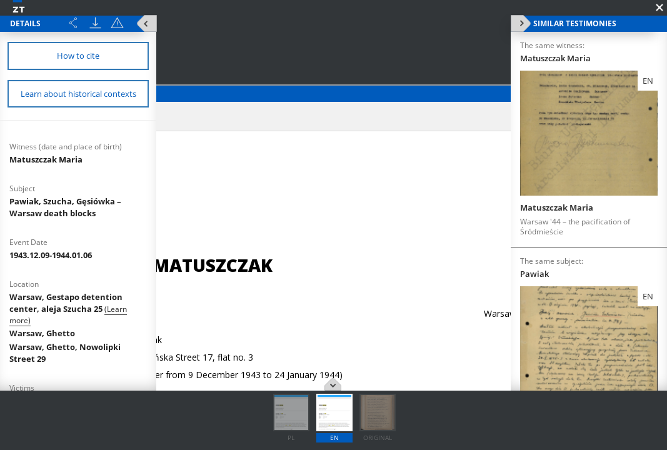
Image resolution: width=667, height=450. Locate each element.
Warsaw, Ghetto (42, 333)
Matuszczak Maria (46, 159)
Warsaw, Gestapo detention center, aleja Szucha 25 (66, 302)
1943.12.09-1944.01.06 (50, 255)
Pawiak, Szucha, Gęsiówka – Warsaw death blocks (65, 207)
